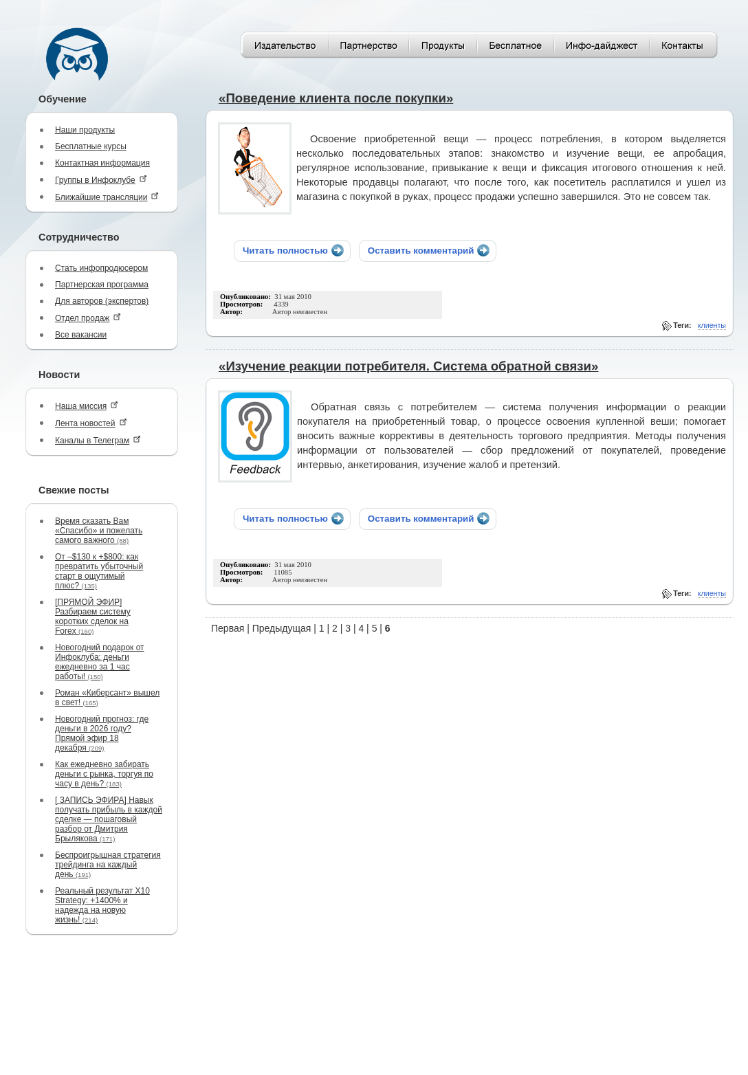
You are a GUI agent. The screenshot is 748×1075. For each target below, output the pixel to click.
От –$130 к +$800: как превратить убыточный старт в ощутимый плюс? (99, 571)
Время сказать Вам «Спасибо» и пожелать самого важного (98, 530)
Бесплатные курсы (90, 146)
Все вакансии (81, 335)
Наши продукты (85, 130)
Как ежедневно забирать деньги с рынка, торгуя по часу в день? (104, 774)
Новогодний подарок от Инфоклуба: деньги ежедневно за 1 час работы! (99, 662)
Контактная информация (102, 163)
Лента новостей (91, 423)
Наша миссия (86, 406)
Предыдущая (281, 628)
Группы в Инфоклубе (101, 180)
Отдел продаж (88, 318)
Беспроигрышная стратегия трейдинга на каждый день (108, 864)
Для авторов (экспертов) (101, 301)
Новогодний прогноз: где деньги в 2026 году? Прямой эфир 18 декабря (101, 733)
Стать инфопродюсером (101, 268)
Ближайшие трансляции (107, 197)
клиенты (712, 325)
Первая (227, 628)
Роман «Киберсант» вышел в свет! (107, 697)
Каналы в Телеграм (98, 440)
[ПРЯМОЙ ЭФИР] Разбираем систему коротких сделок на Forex (93, 616)
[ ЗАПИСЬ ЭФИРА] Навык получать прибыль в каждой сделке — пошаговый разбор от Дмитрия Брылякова (108, 819)
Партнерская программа (101, 284)
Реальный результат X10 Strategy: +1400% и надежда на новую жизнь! (102, 905)
